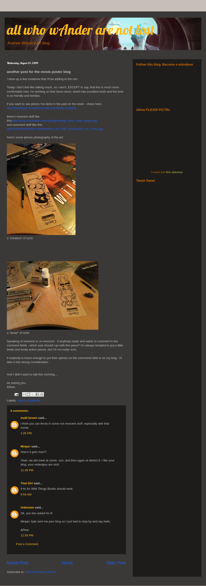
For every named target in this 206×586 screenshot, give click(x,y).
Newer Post (17, 563)
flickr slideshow (174, 172)
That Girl (27, 483)
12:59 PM (27, 535)
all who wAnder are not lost (80, 29)
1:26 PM (26, 433)
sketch (21, 400)
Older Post (116, 563)
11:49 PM (27, 470)
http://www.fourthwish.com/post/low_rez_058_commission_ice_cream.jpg (55, 129)
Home (67, 563)
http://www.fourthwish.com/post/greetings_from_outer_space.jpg (54, 120)
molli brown (29, 418)
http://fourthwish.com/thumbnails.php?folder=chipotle (41, 108)
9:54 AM (26, 494)
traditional (33, 400)
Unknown (27, 507)
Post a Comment (27, 544)
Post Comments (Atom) (40, 572)
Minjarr (25, 446)
